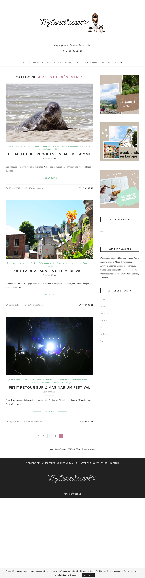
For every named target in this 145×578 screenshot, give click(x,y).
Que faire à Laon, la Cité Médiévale (49, 271)
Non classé (59, 147)
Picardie (58, 150)
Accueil (27, 62)
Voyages (37, 62)
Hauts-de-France (44, 150)
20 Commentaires (33, 304)
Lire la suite (49, 178)
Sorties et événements (42, 147)
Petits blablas (63, 380)
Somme (26, 147)
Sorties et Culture (80, 380)
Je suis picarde (65, 62)
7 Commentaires (33, 421)
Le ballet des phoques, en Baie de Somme (49, 154)
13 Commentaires (34, 188)
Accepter (88, 575)
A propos (94, 62)
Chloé (53, 158)
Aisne (24, 263)
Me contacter (109, 62)
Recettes (81, 62)
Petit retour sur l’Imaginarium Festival (49, 387)
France (49, 62)
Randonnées (73, 147)
